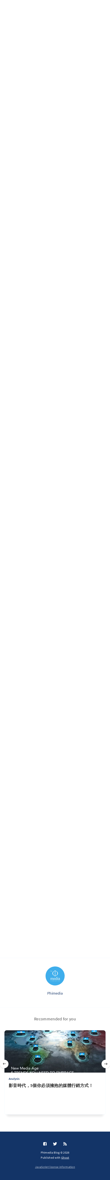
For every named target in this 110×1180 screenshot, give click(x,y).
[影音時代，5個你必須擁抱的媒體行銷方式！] (55, 1098)
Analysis (14, 1079)
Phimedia (55, 993)
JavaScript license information (55, 1167)
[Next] (106, 1064)
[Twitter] (55, 1144)
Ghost (65, 1157)
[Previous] (4, 1064)
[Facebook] (45, 1144)
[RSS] (65, 1144)
